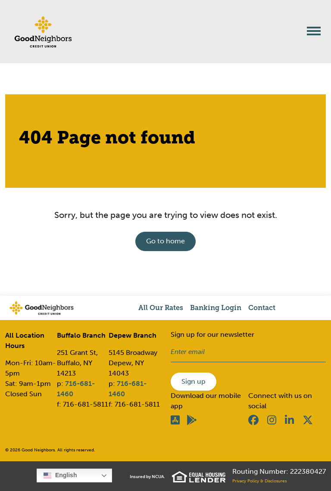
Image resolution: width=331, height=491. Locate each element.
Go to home (165, 241)
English (60, 475)
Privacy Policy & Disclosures (259, 481)
